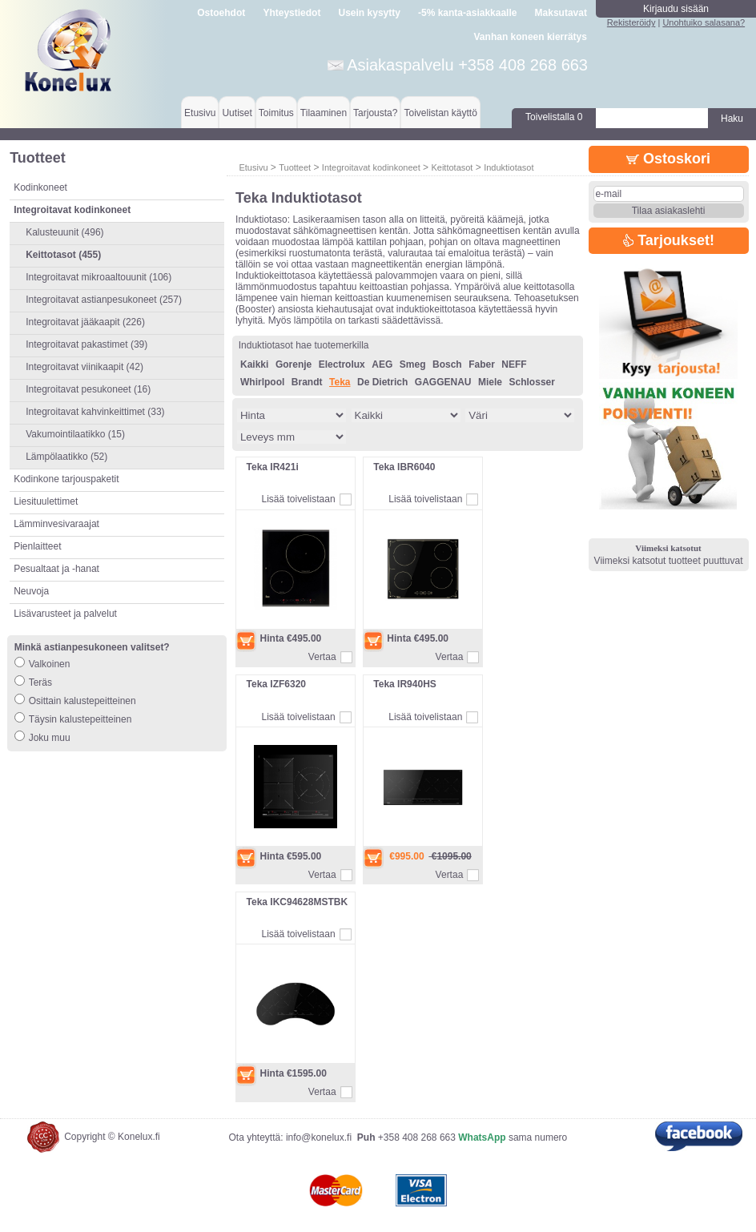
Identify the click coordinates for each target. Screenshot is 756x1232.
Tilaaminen (323, 113)
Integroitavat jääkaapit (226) (85, 322)
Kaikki (254, 364)
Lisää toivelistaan (299, 499)
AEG (382, 364)
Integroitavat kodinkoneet (371, 167)
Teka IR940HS (404, 684)
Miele (490, 382)
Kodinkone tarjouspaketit (66, 479)
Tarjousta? (375, 113)
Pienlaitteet (37, 546)
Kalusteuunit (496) (64, 232)
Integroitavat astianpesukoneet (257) (104, 299)
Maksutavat (561, 12)
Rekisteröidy (631, 22)
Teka (339, 382)
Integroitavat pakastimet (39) (86, 344)
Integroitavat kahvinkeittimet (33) (95, 411)
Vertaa (322, 656)
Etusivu (199, 113)
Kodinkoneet (40, 187)
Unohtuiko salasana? (703, 22)
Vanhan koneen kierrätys (530, 36)
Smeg (413, 364)
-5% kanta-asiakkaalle (467, 12)
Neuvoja (31, 591)
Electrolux (342, 364)
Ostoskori (668, 159)
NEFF (513, 364)
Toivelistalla (553, 117)
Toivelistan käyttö (440, 113)
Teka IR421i (273, 467)
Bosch (447, 364)
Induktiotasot (508, 167)
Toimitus (276, 113)
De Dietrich (382, 382)
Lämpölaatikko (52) (66, 456)
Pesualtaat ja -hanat (56, 568)
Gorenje (293, 364)
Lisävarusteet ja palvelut (65, 613)
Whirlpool (262, 382)
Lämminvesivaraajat (56, 523)
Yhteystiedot (291, 12)
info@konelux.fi (319, 1137)
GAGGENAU (443, 382)
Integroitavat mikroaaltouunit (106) (98, 277)
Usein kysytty (369, 12)
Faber (481, 364)
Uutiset (236, 113)
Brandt (307, 382)
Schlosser (532, 382)
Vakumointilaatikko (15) (75, 434)
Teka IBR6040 (404, 467)
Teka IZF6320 (276, 684)
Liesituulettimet (46, 501)
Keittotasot (451, 167)
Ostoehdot (221, 12)
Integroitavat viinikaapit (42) (84, 366)
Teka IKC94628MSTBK (297, 902)
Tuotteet (295, 167)
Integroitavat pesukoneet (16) (88, 389)
